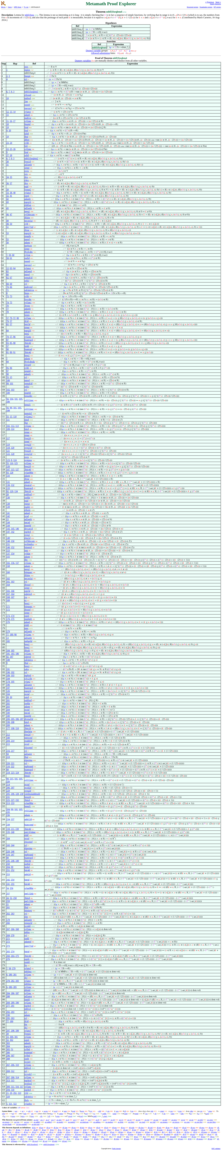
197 (8, 688)
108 (8, 410)
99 (7, 383)
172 (8, 609)
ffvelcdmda (29, 361)
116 (11, 463)
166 (12, 591)
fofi (26, 146)
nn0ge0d (28, 641)
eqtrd (26, 196)
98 (7, 374)
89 (11, 352)
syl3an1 (28, 302)
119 (8, 444)
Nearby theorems (215, 4)
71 (7, 290)
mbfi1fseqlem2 (31, 158)
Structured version (192, 7)
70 (7, 287)
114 (12, 429)
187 (11, 657)
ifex (26, 177)
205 (12, 719)
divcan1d (28, 528)
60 (13, 255)
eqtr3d (27, 591)
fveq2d (27, 438)
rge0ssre (28, 245)
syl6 (26, 224)
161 (8, 581)
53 (7, 233)
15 (7, 115)
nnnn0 (27, 105)
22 (7, 149)
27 (7, 155)
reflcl (26, 281)
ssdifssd (28, 494)
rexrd (26, 744)
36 (7, 183)
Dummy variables (83, 60)
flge (26, 423)
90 (7, 349)
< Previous (209, 2)
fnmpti (27, 76)
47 (11, 214)
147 (8, 532)
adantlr (27, 199)
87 (7, 340)
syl (25, 284)
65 (7, 271)
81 (7, 352)
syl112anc (29, 400)
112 (12, 426)
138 (8, 504)
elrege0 (27, 365)
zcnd (26, 516)
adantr (27, 242)
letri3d (27, 324)
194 (8, 678)
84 (7, 330)
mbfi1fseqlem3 (31, 91)
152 (12, 547)
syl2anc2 (28, 416)
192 (12, 672)
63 (11, 268)
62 (7, 277)
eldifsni (27, 205)
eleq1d (27, 538)
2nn (26, 101)
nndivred (28, 287)
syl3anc (27, 318)
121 (8, 451)
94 (7, 361)
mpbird (27, 675)
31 (7, 164)
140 (8, 547)
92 (7, 491)
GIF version (217, 7)
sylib (26, 143)
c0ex (26, 180)
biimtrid (28, 547)
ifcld (26, 321)
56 (7, 242)
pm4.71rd (28, 227)
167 (8, 594)
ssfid (26, 155)
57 (7, 318)
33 (7, 192)
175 (12, 619)
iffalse (27, 217)
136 (8, 497)
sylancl (27, 192)
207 (21, 719)
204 (8, 709)
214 (12, 741)
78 (7, 312)
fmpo (26, 293)
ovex (26, 171)
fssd (26, 130)
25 (11, 149)
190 (8, 672)
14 (14, 112)
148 (8, 541)
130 (8, 485)
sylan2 (27, 681)
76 (7, 305)
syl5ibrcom (29, 214)
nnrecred (28, 737)
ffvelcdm (28, 252)
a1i (25, 79)
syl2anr (27, 121)
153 (8, 550)
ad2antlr (28, 164)
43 (7, 202)
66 (7, 274)
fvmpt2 (27, 189)
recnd (27, 694)
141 (8, 513)
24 (11, 143)
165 (8, 591)
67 (11, 277)
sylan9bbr (28, 472)
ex (25, 600)
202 (8, 703)
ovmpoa (28, 460)
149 (8, 538)
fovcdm (27, 299)
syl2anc (27, 149)
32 (7, 196)
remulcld (28, 277)
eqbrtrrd (28, 594)
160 (8, 572)
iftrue (26, 230)
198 (12, 728)
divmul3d (28, 719)
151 (8, 544)
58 (7, 258)
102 (8, 389)
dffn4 (26, 140)
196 (8, 685)
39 (7, 189)
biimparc (28, 572)
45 (7, 208)
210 (17, 728)
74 (7, 302)
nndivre (27, 118)
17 (14, 121)
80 (18, 318)
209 (8, 725)
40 (14, 192)
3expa (27, 305)
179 (8, 631)
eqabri (27, 507)
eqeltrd (27, 532)
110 (14, 416)
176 (8, 622)
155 (8, 556)
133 (8, 488)
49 (7, 221)
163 (12, 581)
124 (15, 460)
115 (12, 469)
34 (7, 177)
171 (8, 606)
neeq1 (27, 211)
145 (12, 528)
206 (17, 719)
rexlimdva (29, 544)
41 (11, 196)
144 (8, 522)
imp (26, 550)
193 (12, 675)
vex (26, 174)
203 (8, 706)
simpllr (27, 236)
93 (7, 472)
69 (11, 284)
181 (8, 653)
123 (8, 460)
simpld (27, 371)
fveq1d (27, 161)
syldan (27, 553)
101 (11, 383)
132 (12, 485)
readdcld (28, 741)
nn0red (27, 98)
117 (8, 438)
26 (14, 149)
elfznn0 (27, 95)
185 (12, 650)
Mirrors (3, 7)
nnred (27, 239)
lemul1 (27, 404)
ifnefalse (28, 731)
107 (8, 469)
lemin (27, 315)
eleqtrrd (28, 485)
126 (8, 466)
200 (8, 719)
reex (26, 67)
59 (10, 255)
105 (20, 399)
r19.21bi (28, 678)
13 (11, 112)
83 (7, 343)
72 (7, 296)
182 (8, 641)
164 (8, 584)
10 (7, 98)
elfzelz (27, 510)
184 (8, 650)
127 (17, 469)
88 (14, 343)
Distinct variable (93, 50)
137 (8, 553)
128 (11, 472)
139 (8, 507)
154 (12, 553)
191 (8, 669)
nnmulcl (28, 413)
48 (7, 224)
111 (8, 419)
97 (7, 371)
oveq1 (27, 535)
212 (8, 734)
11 (7, 121)
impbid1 (28, 619)
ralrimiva (28, 660)
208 (12, 722)
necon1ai (28, 221)
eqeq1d (27, 202)
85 (11, 343)
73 (11, 296)
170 (8, 619)
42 (7, 199)
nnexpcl (28, 108)
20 (10, 130)
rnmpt (27, 504)
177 (8, 728)
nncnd (27, 522)
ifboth (27, 650)
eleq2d (27, 734)
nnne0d (27, 525)
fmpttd (27, 124)
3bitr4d (27, 343)
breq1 (27, 355)
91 (14, 352)
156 (12, 563)
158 (8, 566)
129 (11, 491)
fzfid (26, 133)
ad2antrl (28, 271)
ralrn (26, 669)
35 (11, 177)
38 (11, 192)
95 (7, 368)
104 (11, 399)
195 (12, 681)
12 (7, 112)
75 (11, 302)
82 (7, 324)
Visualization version (205, 7)
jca (25, 597)
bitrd (26, 429)
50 (11, 224)
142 (8, 516)
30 (7, 161)
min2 (26, 333)
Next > (218, 2)
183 (12, 653)
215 (8, 744)
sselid (27, 258)
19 (7, 127)
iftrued (27, 584)
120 (12, 448)
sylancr (27, 112)
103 (12, 389)
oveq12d (28, 448)
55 (7, 239)
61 (11, 258)
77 (7, 309)
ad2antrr (28, 685)
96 (11, 368)
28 (11, 155)
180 (11, 634)
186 (17, 653)
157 (17, 563)
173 (8, 616)
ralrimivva (29, 290)
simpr (27, 168)
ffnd (26, 136)
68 (7, 284)
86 (14, 337)
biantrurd (28, 340)
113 (17, 426)
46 (7, 214)
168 (8, 597)
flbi (26, 560)
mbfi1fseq (29, 15)
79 (11, 318)
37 (11, 183)
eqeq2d (27, 330)
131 (8, 482)
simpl (27, 441)
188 (8, 660)
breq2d (27, 466)
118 (8, 448)
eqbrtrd (27, 657)
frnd (26, 127)
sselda (27, 497)
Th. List (26, 7)
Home (10, 7)
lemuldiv (28, 396)
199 (8, 722)
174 (12, 616)
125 (16, 463)
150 (12, 541)
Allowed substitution (100, 53)
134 (16, 491)
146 (17, 528)
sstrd (26, 697)
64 (14, 268)
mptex (27, 70)
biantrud (28, 349)
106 (8, 401)
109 (8, 429)
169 (8, 600)
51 (7, 227)
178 (8, 681)
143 (8, 528)
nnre (26, 628)
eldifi (26, 625)
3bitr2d (27, 491)
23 (7, 143)
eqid (26, 186)
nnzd (26, 419)
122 (8, 454)
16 (11, 121)
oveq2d (27, 444)
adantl (27, 115)
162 (8, 578)
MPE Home (17, 7)
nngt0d (27, 393)
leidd (26, 346)
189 (8, 675)
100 (8, 380)
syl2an (27, 255)
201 (8, 700)
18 (7, 124)
